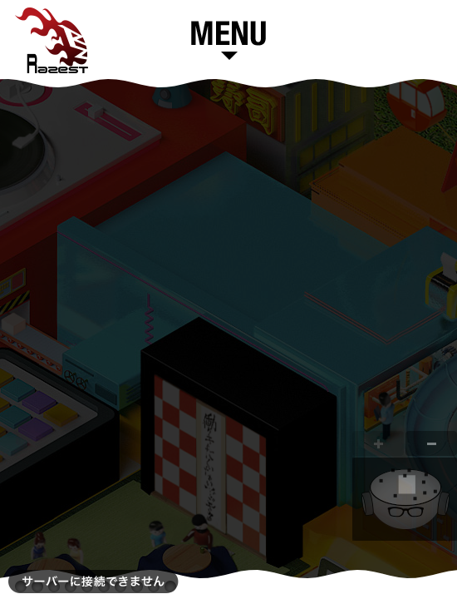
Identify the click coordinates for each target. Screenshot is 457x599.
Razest (51, 40)
